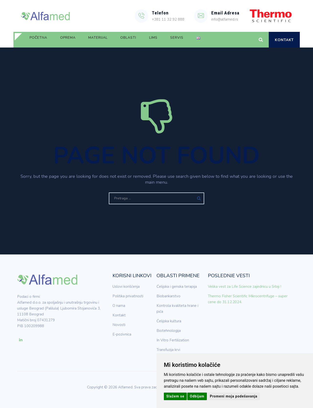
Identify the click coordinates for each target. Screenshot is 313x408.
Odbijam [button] (197, 396)
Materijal (111, 39)
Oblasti (147, 39)
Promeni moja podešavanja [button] (233, 396)
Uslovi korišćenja (126, 286)
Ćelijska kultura (168, 321)
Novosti (118, 324)
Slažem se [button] (175, 396)
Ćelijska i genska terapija (176, 286)
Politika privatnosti (127, 296)
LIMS (177, 39)
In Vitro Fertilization (172, 340)
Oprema (75, 39)
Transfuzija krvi (168, 349)
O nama (118, 305)
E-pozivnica (121, 334)
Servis (205, 39)
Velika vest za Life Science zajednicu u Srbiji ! (244, 286)
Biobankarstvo (168, 296)
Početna (41, 39)
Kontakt (284, 39)
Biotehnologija (168, 330)
